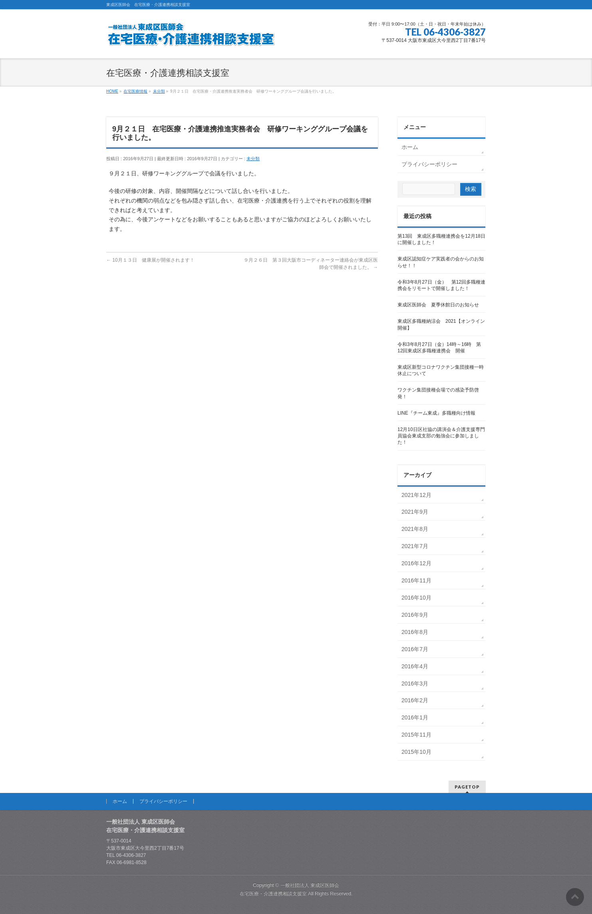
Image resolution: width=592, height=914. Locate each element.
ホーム (409, 147)
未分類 (253, 158)
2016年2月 (414, 700)
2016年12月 (416, 563)
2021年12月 (416, 495)
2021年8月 (414, 529)
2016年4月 (414, 666)
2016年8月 (414, 632)
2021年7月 (414, 546)
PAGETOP (467, 786)
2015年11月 (416, 734)
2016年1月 (414, 717)
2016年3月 (414, 683)
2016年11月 (416, 580)
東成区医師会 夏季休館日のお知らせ (438, 305)
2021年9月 (414, 512)
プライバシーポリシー (429, 164)
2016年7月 (414, 649)
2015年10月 (416, 752)
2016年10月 (416, 597)
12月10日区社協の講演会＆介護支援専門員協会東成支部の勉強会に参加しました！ (441, 436)
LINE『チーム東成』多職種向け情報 (436, 413)
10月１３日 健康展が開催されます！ (150, 260)
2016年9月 (414, 615)
